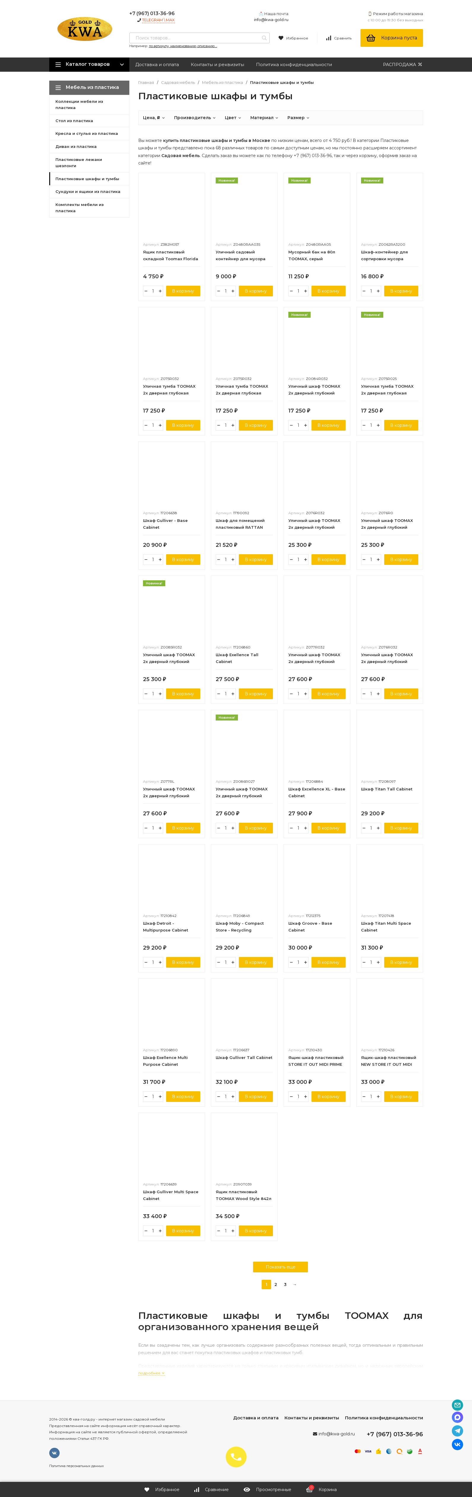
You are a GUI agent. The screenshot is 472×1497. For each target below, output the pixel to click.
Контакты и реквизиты (217, 64)
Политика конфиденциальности (294, 64)
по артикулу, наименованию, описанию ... (183, 46)
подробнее (151, 1373)
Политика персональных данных (76, 1466)
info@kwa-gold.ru (271, 19)
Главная (146, 82)
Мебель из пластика (222, 82)
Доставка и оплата (157, 64)
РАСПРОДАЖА (403, 64)
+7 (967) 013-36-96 (152, 13)
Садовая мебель (178, 82)
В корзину (183, 291)
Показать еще (280, 1267)
